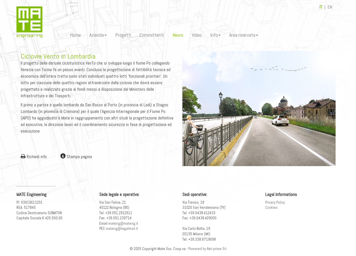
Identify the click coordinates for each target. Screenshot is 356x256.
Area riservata (243, 35)
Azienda (98, 35)
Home (75, 35)
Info (215, 35)
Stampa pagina (76, 157)
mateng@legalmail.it (122, 228)
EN (330, 7)
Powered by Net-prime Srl (207, 248)
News (177, 35)
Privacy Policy (275, 202)
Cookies (271, 207)
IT (320, 7)
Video (197, 35)
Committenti (152, 35)
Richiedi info (34, 157)
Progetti (123, 35)
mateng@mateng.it (123, 223)
